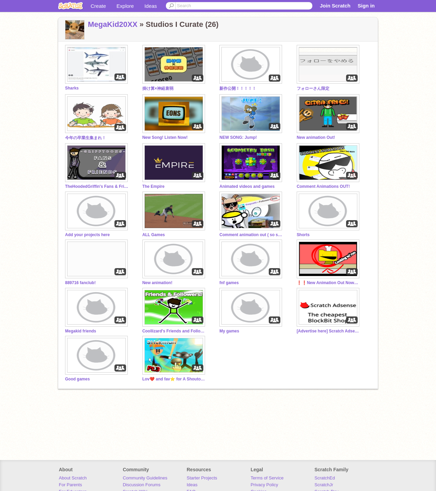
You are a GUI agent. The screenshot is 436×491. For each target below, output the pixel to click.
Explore (125, 6)
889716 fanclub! (80, 282)
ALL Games (153, 234)
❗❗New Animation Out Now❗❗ (329, 282)
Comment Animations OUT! (323, 186)
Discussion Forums (141, 484)
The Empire (153, 186)
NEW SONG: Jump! (238, 137)
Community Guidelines (145, 477)
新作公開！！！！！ (237, 88)
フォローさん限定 (313, 88)
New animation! (157, 282)
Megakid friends (80, 331)
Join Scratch (335, 6)
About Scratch (73, 477)
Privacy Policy (264, 484)
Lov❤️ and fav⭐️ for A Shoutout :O (174, 379)
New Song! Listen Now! (165, 137)
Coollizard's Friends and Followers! (174, 331)
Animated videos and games (247, 186)
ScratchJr (323, 484)
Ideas (150, 6)
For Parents (70, 484)
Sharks (72, 88)
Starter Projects (202, 477)
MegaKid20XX (112, 24)
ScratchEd (324, 477)
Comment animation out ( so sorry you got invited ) (251, 234)
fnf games (229, 282)
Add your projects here (87, 234)
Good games (77, 379)
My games (229, 331)
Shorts (303, 234)
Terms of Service (267, 477)
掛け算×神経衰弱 (157, 88)
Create (98, 6)
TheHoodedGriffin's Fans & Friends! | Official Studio (97, 186)
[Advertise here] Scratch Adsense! (329, 331)
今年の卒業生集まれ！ (85, 137)
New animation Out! (316, 137)
